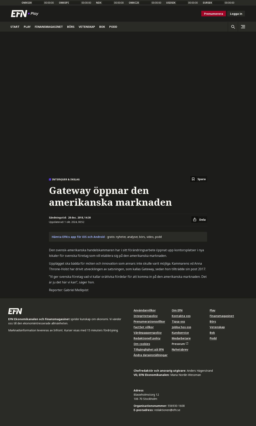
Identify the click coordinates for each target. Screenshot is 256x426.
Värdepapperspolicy (148, 333)
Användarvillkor (145, 310)
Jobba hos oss (181, 327)
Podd (213, 338)
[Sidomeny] (243, 27)
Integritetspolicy (146, 316)
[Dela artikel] (199, 219)
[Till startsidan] (25, 14)
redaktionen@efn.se (167, 410)
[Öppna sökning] (233, 27)
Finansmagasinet (222, 316)
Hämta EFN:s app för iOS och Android (78, 237)
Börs (213, 321)
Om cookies (142, 344)
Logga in (236, 14)
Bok (212, 333)
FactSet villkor (144, 327)
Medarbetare (181, 338)
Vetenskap (217, 327)
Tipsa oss (178, 321)
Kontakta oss (181, 316)
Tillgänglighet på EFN (149, 349)
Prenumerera (213, 14)
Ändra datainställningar (151, 355)
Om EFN (177, 310)
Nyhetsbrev (180, 349)
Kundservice (180, 333)
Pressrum (180, 344)
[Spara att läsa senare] (198, 179)
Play (212, 310)
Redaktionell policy (147, 338)
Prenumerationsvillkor (149, 321)
